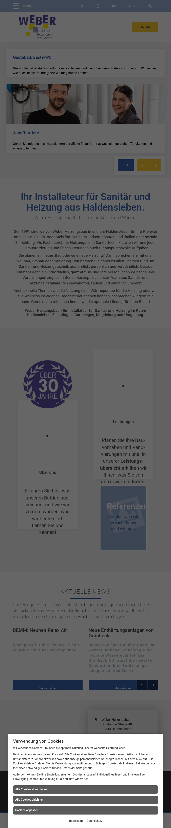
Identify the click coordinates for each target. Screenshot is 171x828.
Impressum (75, 820)
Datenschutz (95, 820)
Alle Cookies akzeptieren (31, 789)
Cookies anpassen (27, 810)
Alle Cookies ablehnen (29, 799)
